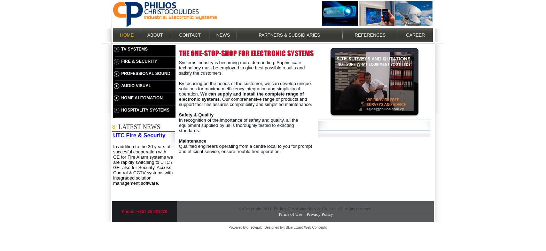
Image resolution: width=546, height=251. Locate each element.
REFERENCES (370, 35)
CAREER (415, 35)
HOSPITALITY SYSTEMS (145, 110)
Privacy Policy (319, 214)
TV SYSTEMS (134, 49)
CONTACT (190, 35)
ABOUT (155, 35)
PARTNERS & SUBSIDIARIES (289, 35)
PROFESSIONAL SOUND (145, 73)
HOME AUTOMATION (142, 98)
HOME (127, 35)
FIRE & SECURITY (139, 61)
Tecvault (255, 227)
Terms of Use (290, 214)
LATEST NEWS (139, 126)
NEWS (223, 35)
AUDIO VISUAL (136, 85)
